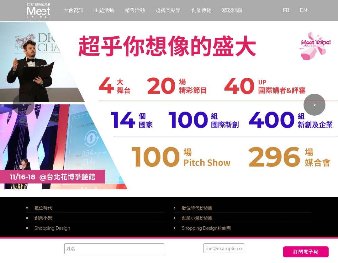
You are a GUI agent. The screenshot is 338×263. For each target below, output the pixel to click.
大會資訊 (73, 10)
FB (286, 10)
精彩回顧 (232, 10)
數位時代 (43, 207)
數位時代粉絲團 (197, 207)
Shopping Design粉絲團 (206, 228)
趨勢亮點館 (168, 10)
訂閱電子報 (306, 252)
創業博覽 (201, 10)
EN (303, 10)
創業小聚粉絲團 (197, 217)
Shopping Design (52, 228)
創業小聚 (43, 217)
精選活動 (135, 10)
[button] (23, 105)
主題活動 (104, 10)
